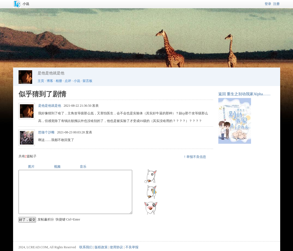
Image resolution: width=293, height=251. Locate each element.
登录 (268, 4)
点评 (68, 81)
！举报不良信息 (194, 157)
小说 (26, 4)
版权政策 (101, 247)
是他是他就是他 (49, 106)
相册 (59, 81)
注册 (276, 4)
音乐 (83, 167)
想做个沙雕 (46, 132)
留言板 (87, 81)
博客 (50, 81)
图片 (31, 167)
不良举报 (131, 247)
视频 (57, 167)
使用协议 (116, 247)
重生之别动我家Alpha (245, 94)
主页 (41, 81)
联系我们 (85, 247)
